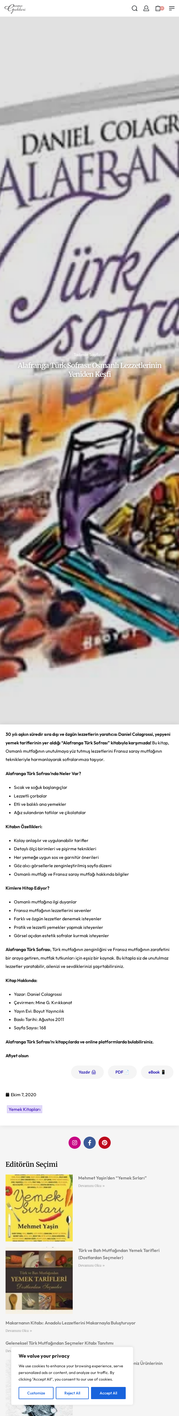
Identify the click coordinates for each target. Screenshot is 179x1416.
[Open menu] (172, 8)
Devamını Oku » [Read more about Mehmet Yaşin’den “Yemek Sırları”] (91, 1186)
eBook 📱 (157, 1072)
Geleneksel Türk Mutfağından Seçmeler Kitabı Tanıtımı (60, 1343)
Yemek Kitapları (25, 1109)
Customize (36, 1393)
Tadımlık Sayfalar (89, 354)
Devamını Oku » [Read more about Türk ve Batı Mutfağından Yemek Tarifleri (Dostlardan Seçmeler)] (91, 1265)
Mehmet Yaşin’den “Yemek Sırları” (112, 1178)
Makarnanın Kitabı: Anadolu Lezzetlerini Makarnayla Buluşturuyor (71, 1323)
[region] (72, 1376)
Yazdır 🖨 (87, 1072)
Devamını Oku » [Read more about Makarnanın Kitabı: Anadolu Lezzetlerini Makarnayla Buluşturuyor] (19, 1331)
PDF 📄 (122, 1072)
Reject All (72, 1393)
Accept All (108, 1393)
